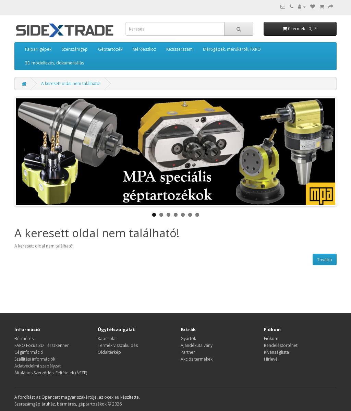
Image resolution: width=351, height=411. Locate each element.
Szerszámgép (75, 49)
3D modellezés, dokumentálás (54, 63)
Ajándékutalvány (197, 345)
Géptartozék (110, 49)
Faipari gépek (38, 49)
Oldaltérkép (109, 352)
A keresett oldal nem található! (70, 83)
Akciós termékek (197, 359)
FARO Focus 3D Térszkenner (41, 345)
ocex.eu (111, 397)
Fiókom (271, 338)
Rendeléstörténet (281, 345)
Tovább (324, 260)
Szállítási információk (34, 359)
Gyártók (188, 338)
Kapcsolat (107, 338)
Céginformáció (28, 352)
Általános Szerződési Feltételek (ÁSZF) (50, 373)
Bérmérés (24, 338)
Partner (188, 352)
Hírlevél (271, 359)
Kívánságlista (276, 352)
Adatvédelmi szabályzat (37, 366)
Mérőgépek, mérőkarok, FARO (232, 49)
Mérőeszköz (144, 49)
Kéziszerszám (179, 49)
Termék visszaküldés (118, 345)
